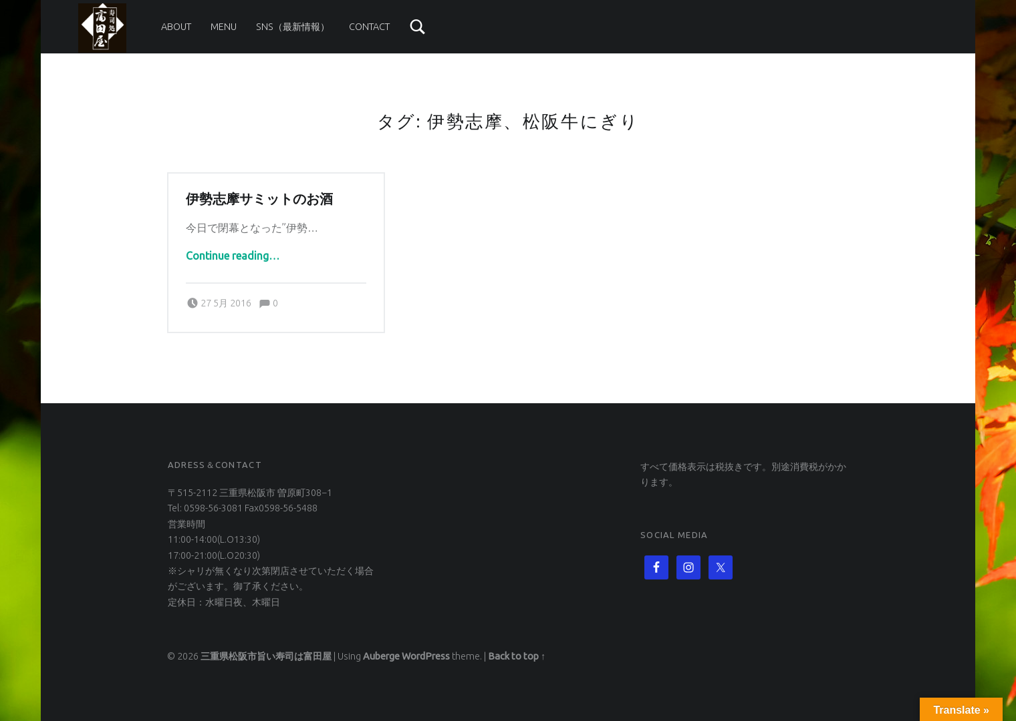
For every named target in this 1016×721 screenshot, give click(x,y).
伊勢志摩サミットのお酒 (259, 199)
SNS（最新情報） (293, 26)
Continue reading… (232, 256)
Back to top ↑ (516, 656)
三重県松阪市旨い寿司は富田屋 (266, 656)
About (176, 26)
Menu (224, 26)
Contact (369, 26)
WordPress (426, 656)
